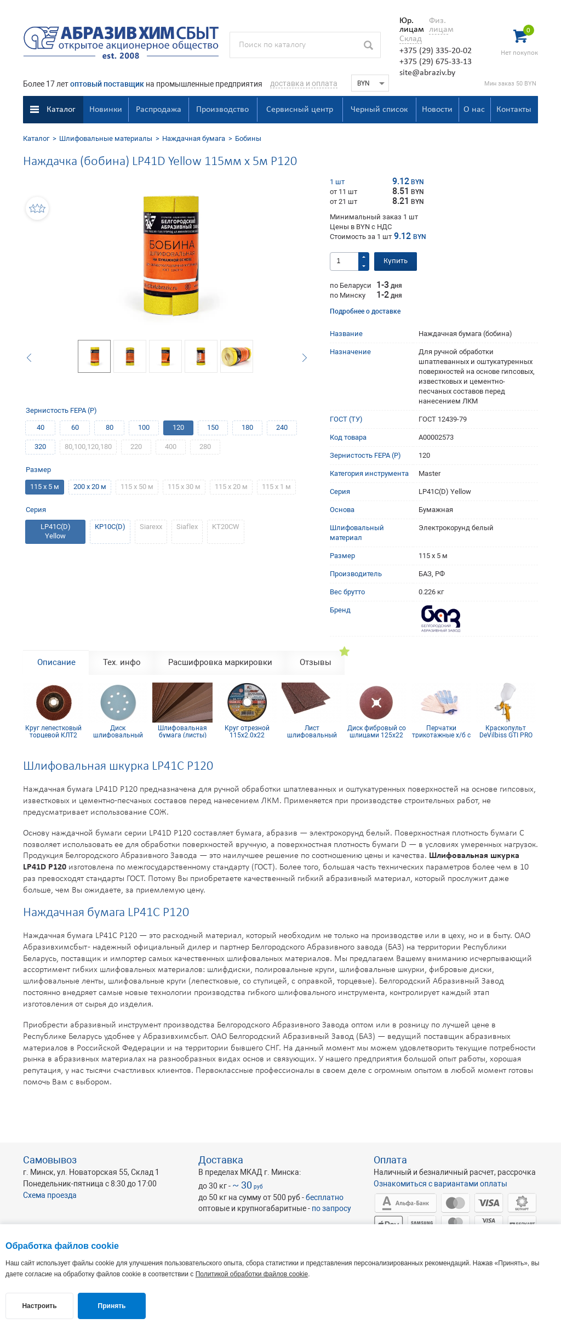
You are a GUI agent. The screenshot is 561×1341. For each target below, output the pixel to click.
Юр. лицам (409, 25)
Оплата (390, 1160)
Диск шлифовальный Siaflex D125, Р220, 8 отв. (117, 731)
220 (136, 446)
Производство (222, 109)
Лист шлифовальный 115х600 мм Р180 (312, 731)
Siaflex (187, 526)
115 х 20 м (231, 486)
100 (144, 427)
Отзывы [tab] (315, 662)
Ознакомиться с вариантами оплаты (440, 1183)
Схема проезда (50, 1195)
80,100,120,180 (88, 446)
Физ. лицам (438, 25)
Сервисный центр (299, 109)
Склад (410, 39)
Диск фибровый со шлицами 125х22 (376, 731)
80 (109, 427)
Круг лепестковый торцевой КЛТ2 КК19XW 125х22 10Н (53, 731)
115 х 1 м (276, 486)
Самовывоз (50, 1160)
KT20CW (225, 526)
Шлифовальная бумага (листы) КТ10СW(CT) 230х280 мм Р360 (182, 731)
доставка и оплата (303, 83)
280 (205, 446)
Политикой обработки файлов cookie (252, 1274)
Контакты (513, 109)
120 (178, 427)
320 (40, 446)
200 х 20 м (89, 486)
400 (170, 446)
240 (282, 427)
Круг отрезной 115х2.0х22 (247, 731)
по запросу (331, 1208)
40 (40, 427)
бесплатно (325, 1197)
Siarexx (151, 526)
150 (213, 427)
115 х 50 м (137, 486)
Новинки (105, 109)
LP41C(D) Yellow (56, 531)
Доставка (220, 1160)
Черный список (379, 109)
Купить (395, 261)
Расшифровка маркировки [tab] (220, 662)
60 (75, 427)
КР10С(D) (110, 526)
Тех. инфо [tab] (122, 662)
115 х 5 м (44, 486)
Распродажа (158, 109)
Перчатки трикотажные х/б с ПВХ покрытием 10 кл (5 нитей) (441, 731)
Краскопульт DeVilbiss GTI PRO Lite (506, 731)
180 (247, 427)
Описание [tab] (56, 662)
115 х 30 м (184, 486)
